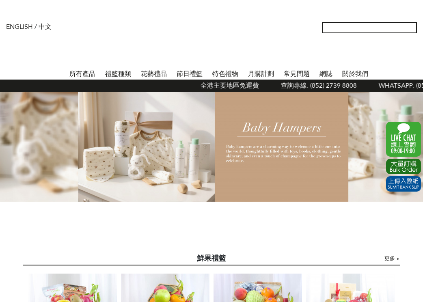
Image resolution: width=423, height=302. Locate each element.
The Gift (211, 44)
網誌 (325, 73)
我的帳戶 (372, 52)
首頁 (57, 72)
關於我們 (355, 73)
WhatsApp (403, 139)
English (19, 26)
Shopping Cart (398, 52)
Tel (411, 52)
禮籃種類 (118, 73)
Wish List (385, 52)
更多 (389, 258)
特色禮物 (225, 73)
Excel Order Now (403, 166)
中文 (45, 26)
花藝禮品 (154, 73)
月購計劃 (261, 73)
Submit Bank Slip (403, 184)
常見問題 (297, 73)
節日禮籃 (190, 73)
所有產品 (82, 73)
